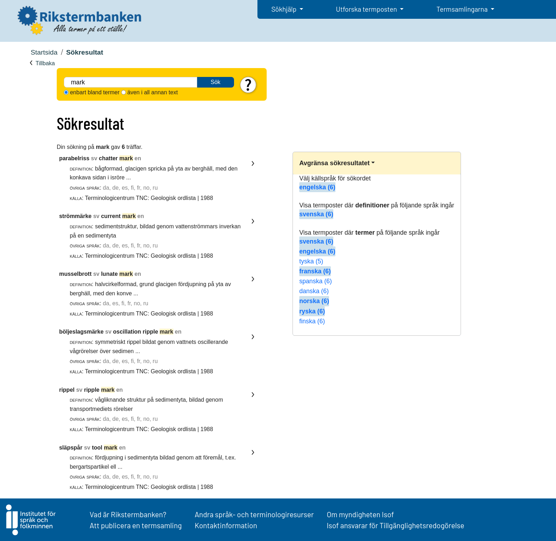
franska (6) (315, 271)
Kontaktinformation (226, 525)
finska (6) (312, 321)
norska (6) (314, 301)
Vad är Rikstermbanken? (128, 514)
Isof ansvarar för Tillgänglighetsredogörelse (395, 525)
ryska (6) (312, 311)
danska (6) (314, 291)
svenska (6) (316, 214)
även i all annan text (152, 92)
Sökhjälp (284, 9)
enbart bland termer (94, 92)
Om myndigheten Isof (360, 514)
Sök (216, 82)
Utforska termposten (367, 9)
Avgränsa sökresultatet (334, 163)
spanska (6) (315, 281)
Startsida (43, 52)
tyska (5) (311, 261)
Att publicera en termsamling (136, 525)
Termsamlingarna (463, 9)
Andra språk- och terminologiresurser (254, 514)
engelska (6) (317, 187)
